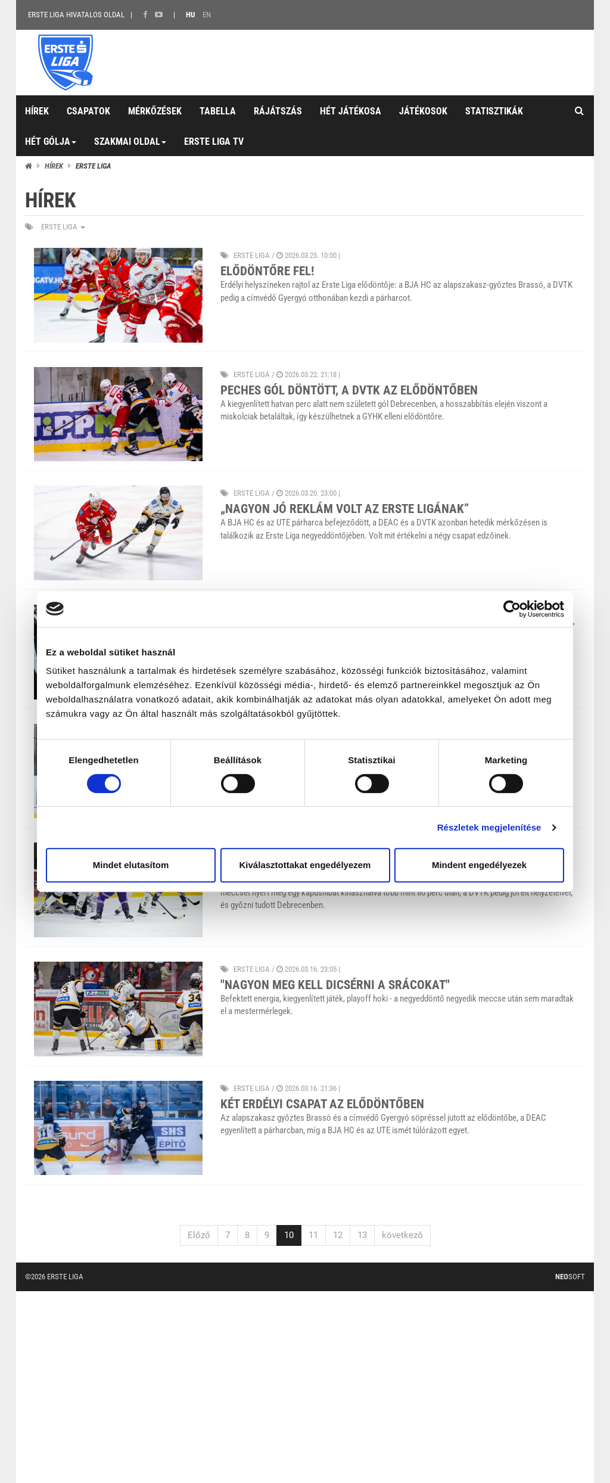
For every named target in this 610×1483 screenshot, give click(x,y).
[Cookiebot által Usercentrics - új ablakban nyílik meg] (512, 609)
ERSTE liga (63, 226)
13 (362, 1235)
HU (190, 14)
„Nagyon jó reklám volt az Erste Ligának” (344, 509)
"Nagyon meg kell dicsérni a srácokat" (335, 985)
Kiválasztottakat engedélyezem (305, 865)
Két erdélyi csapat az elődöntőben (322, 1104)
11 (313, 1235)
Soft (570, 1276)
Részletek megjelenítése (489, 827)
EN (207, 14)
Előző (199, 1235)
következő (402, 1235)
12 (338, 1235)
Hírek (54, 165)
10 (289, 1235)
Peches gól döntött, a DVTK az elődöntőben (349, 390)
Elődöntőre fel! (267, 271)
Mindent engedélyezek (479, 865)
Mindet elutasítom (131, 865)
